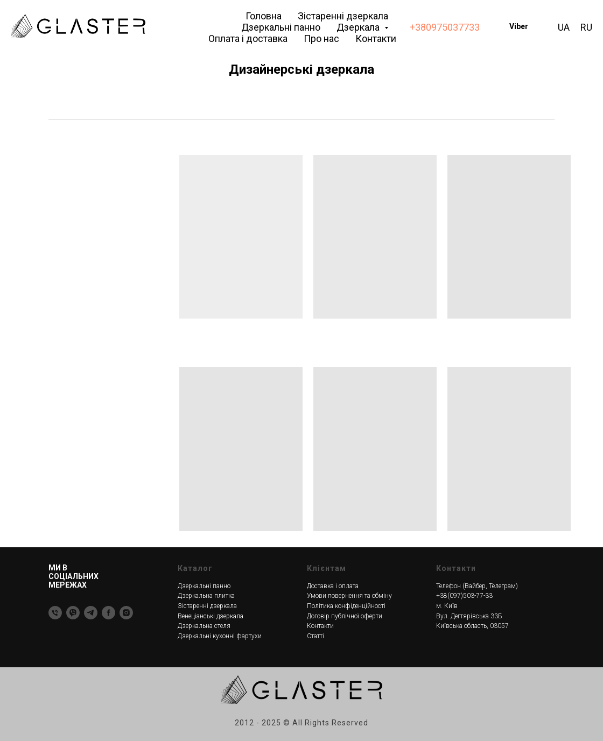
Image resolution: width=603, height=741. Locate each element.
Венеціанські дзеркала (210, 616)
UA (564, 27)
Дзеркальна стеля (204, 626)
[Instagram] (126, 612)
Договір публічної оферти (344, 616)
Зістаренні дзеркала (343, 16)
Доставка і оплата (333, 586)
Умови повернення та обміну (349, 595)
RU (586, 27)
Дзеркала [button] (359, 27)
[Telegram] (90, 612)
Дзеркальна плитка (206, 595)
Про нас (321, 38)
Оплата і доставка (248, 38)
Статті (315, 636)
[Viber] (73, 612)
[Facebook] (108, 612)
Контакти (375, 38)
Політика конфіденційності (346, 606)
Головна (264, 16)
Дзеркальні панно (280, 27)
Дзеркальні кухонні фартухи (220, 636)
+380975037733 (445, 27)
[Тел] (55, 612)
